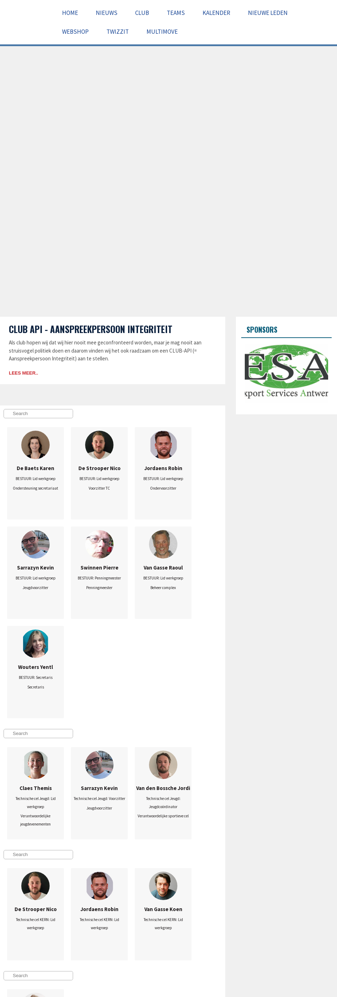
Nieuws (106, 13)
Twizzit (117, 32)
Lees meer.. (23, 373)
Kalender (216, 13)
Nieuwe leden (268, 13)
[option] (286, 373)
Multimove (162, 32)
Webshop (75, 32)
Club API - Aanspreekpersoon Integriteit (90, 329)
